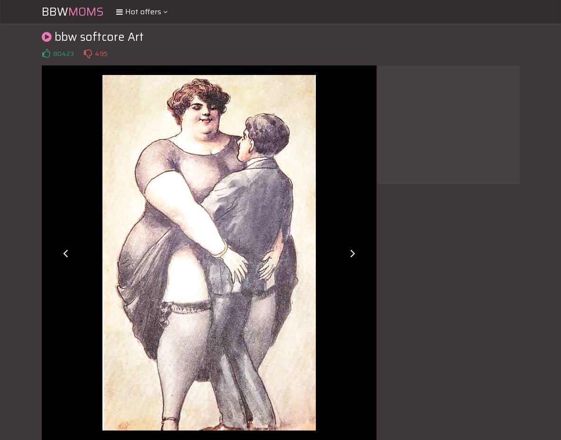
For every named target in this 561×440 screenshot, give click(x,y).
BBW (73, 12)
